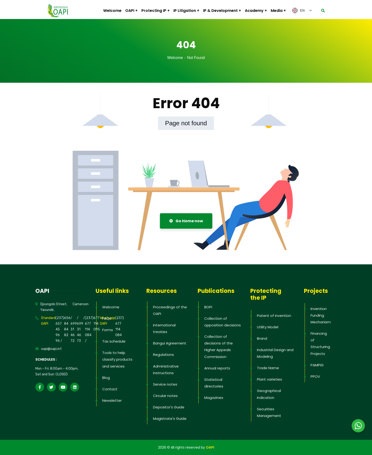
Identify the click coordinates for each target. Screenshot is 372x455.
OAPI (210, 447)
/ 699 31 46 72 (73, 329)
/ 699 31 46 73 (80, 329)
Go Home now (186, 221)
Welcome (175, 58)
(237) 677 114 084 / (89, 329)
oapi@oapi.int (51, 349)
